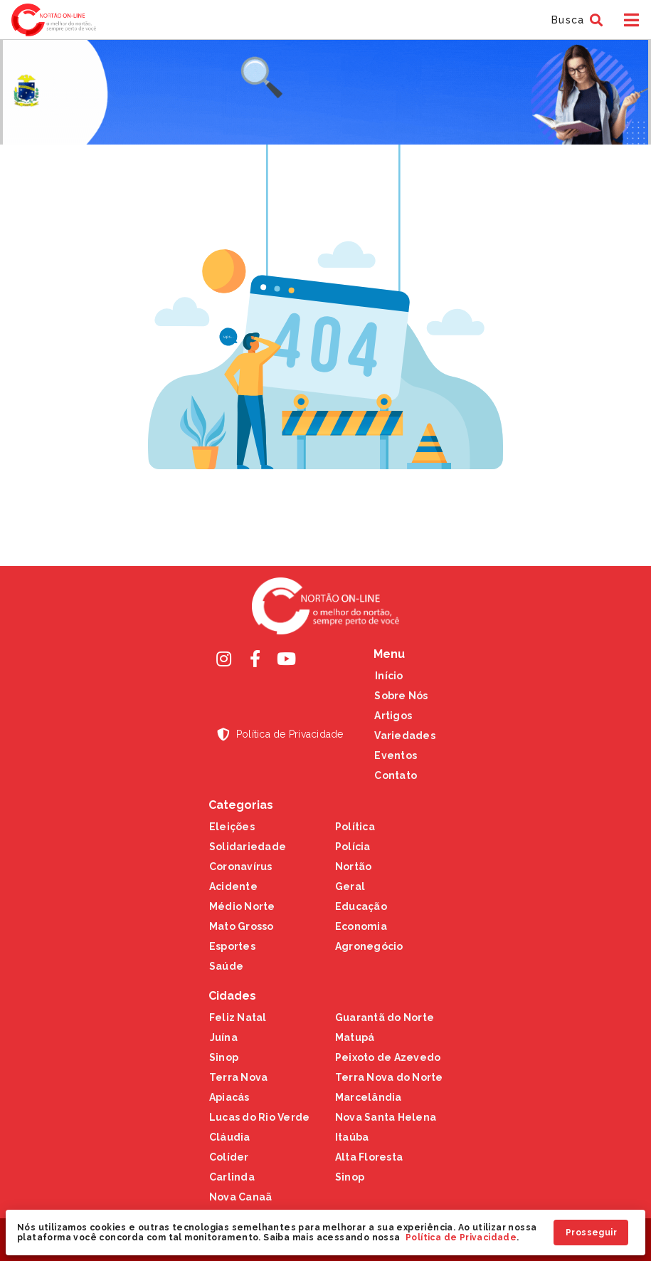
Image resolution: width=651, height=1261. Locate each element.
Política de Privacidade (461, 1237)
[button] (575, 20)
